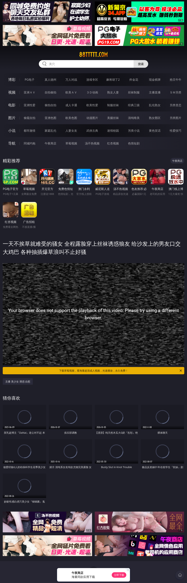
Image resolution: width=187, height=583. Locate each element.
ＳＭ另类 (175, 92)
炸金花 (133, 80)
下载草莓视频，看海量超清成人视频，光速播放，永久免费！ (120, 370)
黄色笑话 (155, 131)
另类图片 (175, 118)
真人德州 (50, 80)
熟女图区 (155, 118)
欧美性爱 (92, 105)
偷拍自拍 (50, 105)
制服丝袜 (113, 105)
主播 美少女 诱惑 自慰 (17, 381)
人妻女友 (71, 131)
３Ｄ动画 (92, 92)
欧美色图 (71, 118)
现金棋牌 (155, 80)
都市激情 (29, 131)
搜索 (141, 64)
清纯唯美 (134, 118)
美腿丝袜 (113, 118)
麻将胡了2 (113, 80)
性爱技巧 (175, 131)
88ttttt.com (93, 54)
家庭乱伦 (50, 131)
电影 (11, 105)
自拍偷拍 (50, 92)
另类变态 (175, 105)
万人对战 (71, 80)
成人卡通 (71, 105)
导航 (11, 143)
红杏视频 (113, 143)
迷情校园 (113, 131)
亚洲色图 (50, 118)
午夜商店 (50, 143)
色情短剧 (134, 143)
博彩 (11, 79)
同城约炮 (29, 143)
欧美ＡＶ (71, 92)
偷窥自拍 (29, 118)
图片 (11, 117)
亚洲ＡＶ (29, 92)
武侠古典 (92, 131)
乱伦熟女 (155, 105)
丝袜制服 (134, 92)
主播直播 (155, 92)
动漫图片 (92, 118)
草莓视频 (71, 143)
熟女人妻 (113, 92)
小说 (11, 130)
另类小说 (134, 131)
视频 (11, 92)
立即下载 (119, 575)
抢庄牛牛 (175, 80)
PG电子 (29, 80)
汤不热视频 (92, 143)
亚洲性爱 (29, 105)
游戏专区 (92, 80)
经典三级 (134, 105)
